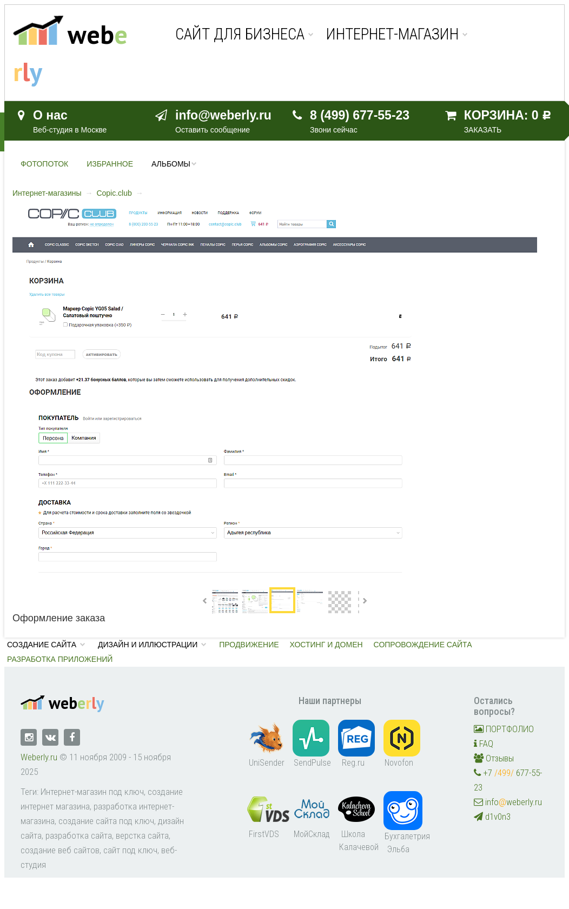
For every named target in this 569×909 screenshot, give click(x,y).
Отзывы (494, 758)
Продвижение (249, 644)
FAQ (483, 743)
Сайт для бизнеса (240, 34)
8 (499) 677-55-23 (359, 115)
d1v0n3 (492, 816)
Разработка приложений (60, 659)
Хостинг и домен (326, 644)
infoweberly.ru (508, 802)
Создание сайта (41, 644)
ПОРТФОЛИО (504, 729)
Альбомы (170, 164)
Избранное (110, 164)
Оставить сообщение (212, 129)
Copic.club (113, 193)
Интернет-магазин (392, 34)
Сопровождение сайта (423, 644)
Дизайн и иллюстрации (147, 644)
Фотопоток (44, 164)
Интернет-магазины (47, 193)
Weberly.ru (39, 757)
